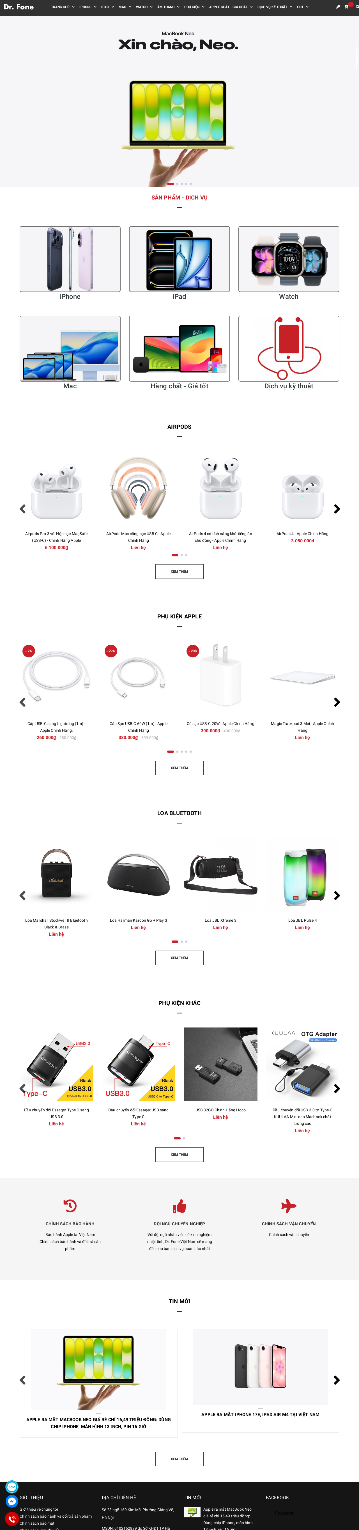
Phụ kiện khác (179, 1003)
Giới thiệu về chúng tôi (39, 1509)
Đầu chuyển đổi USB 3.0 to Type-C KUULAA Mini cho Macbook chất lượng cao (302, 1117)
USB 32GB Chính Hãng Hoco (220, 1110)
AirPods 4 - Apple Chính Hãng (302, 533)
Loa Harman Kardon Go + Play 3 (138, 920)
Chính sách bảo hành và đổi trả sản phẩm (56, 1516)
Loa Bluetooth (179, 813)
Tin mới (179, 1301)
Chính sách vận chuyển (289, 1234)
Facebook (284, 1513)
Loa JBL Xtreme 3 (220, 920)
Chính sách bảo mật (37, 1523)
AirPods (179, 426)
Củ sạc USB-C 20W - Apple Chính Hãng (220, 723)
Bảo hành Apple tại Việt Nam (70, 1234)
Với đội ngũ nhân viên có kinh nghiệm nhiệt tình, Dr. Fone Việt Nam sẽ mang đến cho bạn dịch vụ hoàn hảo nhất (179, 1241)
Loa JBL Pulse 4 (302, 920)
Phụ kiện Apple (179, 616)
